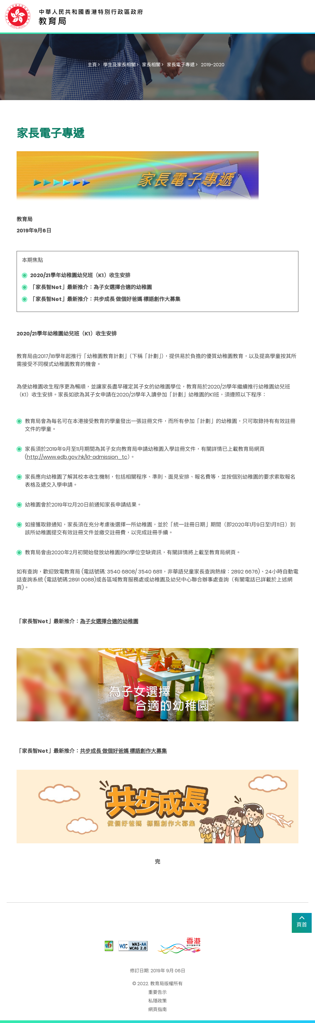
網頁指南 (157, 1009)
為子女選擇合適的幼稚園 (109, 621)
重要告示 (157, 992)
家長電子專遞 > (182, 64)
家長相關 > (152, 64)
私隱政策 (157, 1000)
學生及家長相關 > (121, 64)
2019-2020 (212, 64)
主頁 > (94, 64)
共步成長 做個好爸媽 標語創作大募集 (123, 751)
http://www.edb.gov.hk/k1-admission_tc (77, 457)
